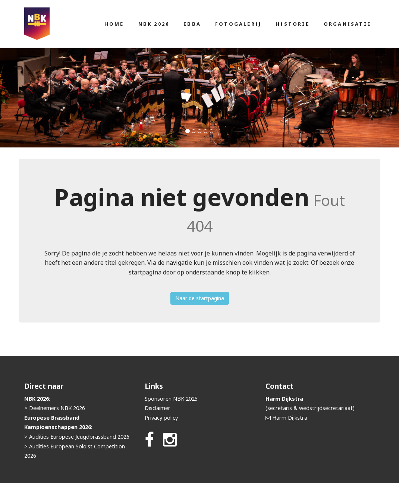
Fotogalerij (238, 23)
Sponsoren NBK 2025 (171, 398)
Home (114, 23)
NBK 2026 (154, 23)
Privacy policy (161, 417)
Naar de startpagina (199, 298)
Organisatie (347, 23)
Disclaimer (157, 407)
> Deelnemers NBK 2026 (54, 407)
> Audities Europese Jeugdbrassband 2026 (76, 436)
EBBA (192, 23)
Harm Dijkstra (289, 417)
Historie (293, 23)
